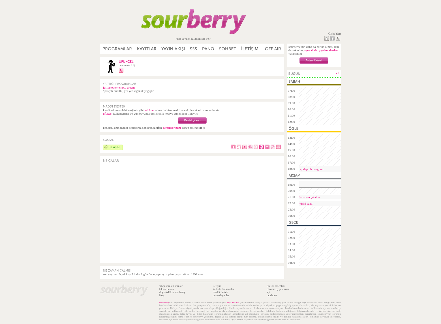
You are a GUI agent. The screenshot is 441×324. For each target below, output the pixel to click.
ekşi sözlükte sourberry (172, 292)
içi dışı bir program (311, 169)
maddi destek (220, 292)
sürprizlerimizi (171, 127)
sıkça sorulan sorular (171, 285)
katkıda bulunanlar (223, 289)
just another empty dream (119, 87)
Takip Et (114, 147)
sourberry (164, 302)
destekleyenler (221, 295)
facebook (272, 295)
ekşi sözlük (233, 302)
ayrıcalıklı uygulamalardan (321, 50)
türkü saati (305, 203)
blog (161, 295)
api (268, 292)
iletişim (217, 285)
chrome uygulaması (278, 289)
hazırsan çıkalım (309, 197)
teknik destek (166, 289)
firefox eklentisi (276, 285)
